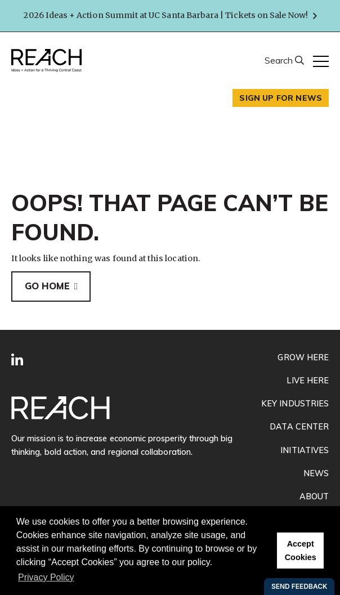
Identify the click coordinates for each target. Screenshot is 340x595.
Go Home (47, 286)
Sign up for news (280, 98)
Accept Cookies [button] (300, 550)
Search (280, 60)
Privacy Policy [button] (46, 577)
